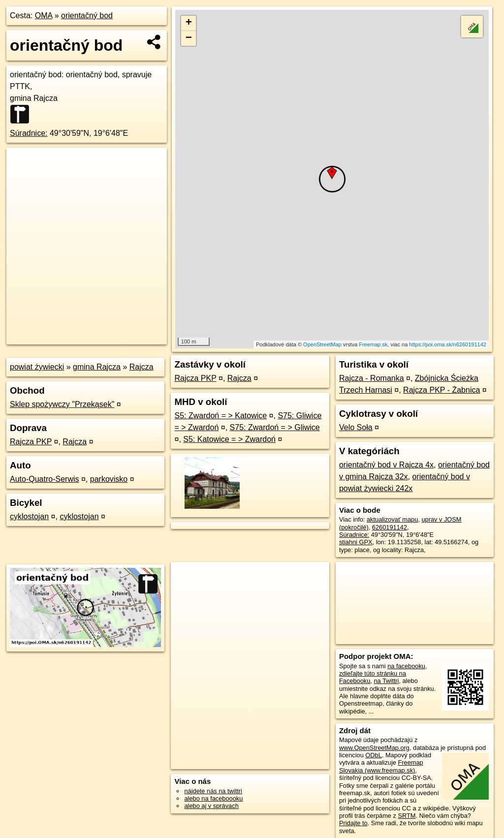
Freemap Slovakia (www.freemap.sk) (381, 766)
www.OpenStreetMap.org (374, 747)
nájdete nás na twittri (213, 791)
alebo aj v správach (211, 805)
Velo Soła (356, 427)
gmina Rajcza (97, 367)
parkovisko (108, 479)
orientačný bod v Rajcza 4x (386, 465)
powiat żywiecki (37, 367)
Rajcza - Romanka (371, 378)
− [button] (189, 38)
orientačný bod (87, 15)
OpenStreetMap (322, 344)
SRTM (406, 815)
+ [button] (189, 23)
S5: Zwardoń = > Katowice (220, 415)
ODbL (373, 755)
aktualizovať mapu (392, 519)
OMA (44, 15)
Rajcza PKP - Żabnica (441, 390)
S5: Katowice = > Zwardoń (229, 439)
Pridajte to (353, 823)
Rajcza (141, 367)
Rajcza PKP (31, 441)
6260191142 (389, 527)
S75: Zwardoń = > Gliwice (275, 427)
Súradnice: (29, 133)
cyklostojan (29, 516)
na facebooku (406, 666)
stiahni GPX (356, 542)
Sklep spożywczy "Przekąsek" (62, 404)
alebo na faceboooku (213, 798)
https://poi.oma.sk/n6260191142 (447, 344)
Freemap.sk (373, 344)
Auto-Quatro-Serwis (44, 479)
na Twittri (386, 680)
